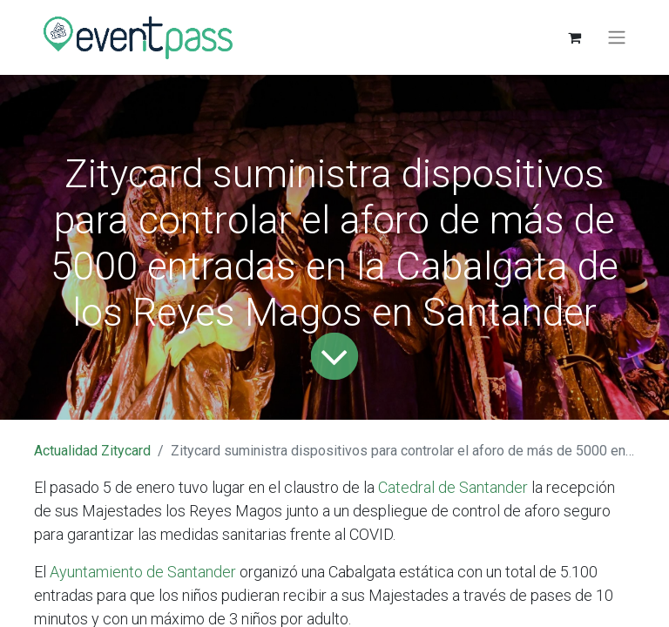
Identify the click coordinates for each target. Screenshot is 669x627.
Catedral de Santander (451, 487)
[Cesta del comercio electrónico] (574, 37)
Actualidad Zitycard (92, 450)
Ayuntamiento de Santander (141, 572)
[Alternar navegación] (616, 38)
